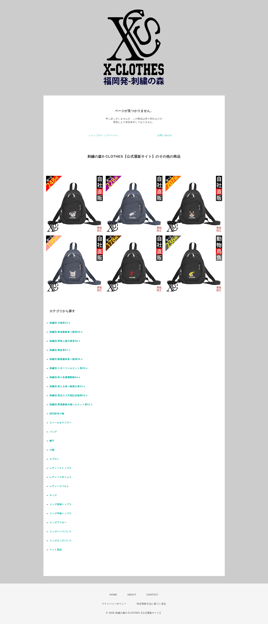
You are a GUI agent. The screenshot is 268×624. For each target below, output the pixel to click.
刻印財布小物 (56, 413)
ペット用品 (55, 549)
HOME (113, 594)
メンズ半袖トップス (60, 513)
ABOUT (131, 594)
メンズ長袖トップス (60, 504)
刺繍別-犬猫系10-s (59, 323)
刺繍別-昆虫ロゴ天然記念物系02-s (68, 395)
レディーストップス (60, 468)
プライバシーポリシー (114, 603)
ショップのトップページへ (103, 135)
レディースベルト (59, 486)
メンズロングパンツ (60, 540)
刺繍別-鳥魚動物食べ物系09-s (66, 332)
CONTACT (152, 594)
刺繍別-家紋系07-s (59, 350)
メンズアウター (58, 522)
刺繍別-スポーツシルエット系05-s (68, 368)
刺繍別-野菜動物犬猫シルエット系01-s (71, 404)
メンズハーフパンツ (60, 531)
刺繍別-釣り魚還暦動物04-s (64, 377)
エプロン (54, 459)
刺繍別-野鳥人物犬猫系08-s (64, 341)
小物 (51, 450)
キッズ (53, 495)
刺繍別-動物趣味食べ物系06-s (66, 359)
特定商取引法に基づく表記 (151, 603)
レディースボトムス (60, 477)
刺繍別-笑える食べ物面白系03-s (67, 386)
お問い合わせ (164, 135)
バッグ (53, 431)
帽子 (51, 441)
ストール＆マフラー (60, 422)
